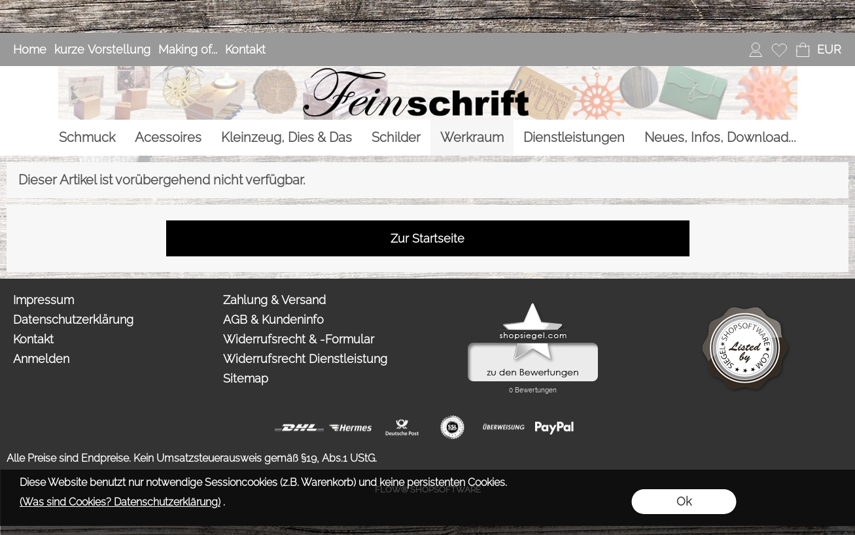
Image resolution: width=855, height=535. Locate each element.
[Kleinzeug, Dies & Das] (286, 138)
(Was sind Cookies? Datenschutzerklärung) (120, 502)
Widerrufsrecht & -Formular (298, 339)
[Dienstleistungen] (574, 138)
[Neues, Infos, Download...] (720, 138)
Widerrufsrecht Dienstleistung (305, 359)
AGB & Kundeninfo (273, 319)
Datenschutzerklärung (73, 319)
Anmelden (41, 359)
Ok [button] (683, 501)
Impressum (43, 300)
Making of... (187, 49)
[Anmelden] (755, 49)
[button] (829, 49)
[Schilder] (396, 138)
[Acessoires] (168, 138)
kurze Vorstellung (102, 49)
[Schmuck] (87, 138)
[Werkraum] (472, 138)
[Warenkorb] (802, 49)
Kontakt (245, 49)
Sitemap (245, 378)
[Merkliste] (779, 49)
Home (29, 49)
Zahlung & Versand (274, 300)
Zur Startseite (427, 238)
